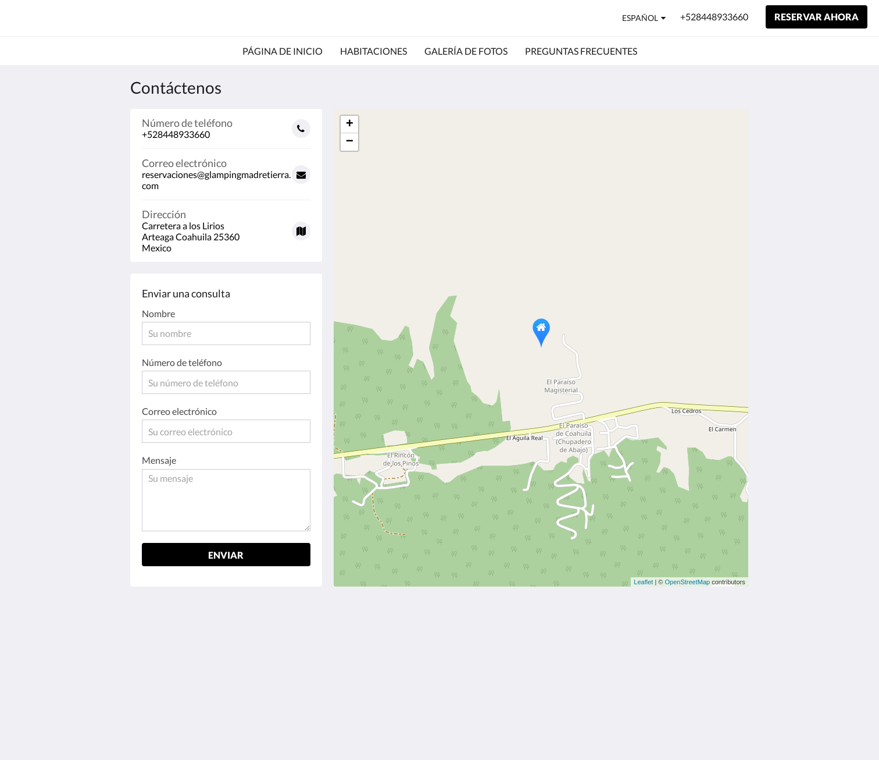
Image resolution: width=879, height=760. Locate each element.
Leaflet (643, 581)
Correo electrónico (179, 411)
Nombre (158, 313)
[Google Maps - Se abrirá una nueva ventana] (226, 226)
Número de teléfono (182, 362)
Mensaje (159, 460)
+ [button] (349, 124)
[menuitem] (282, 51)
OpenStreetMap (687, 581)
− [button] (349, 142)
